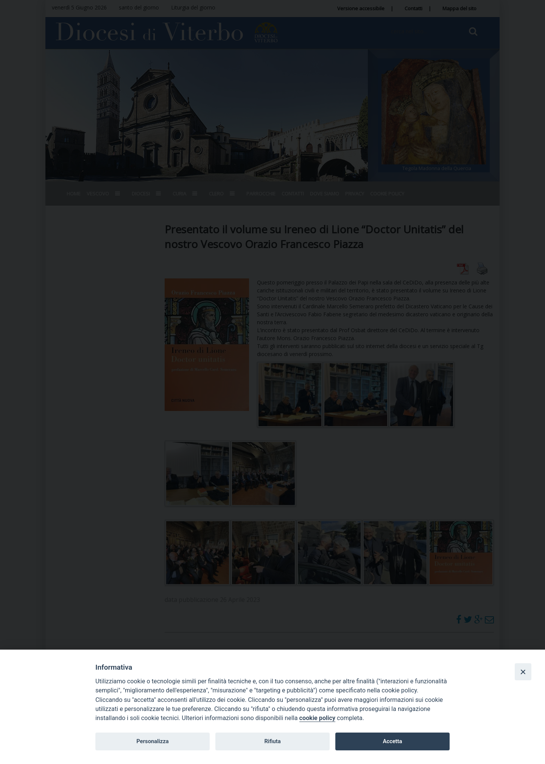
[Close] (523, 671)
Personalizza (152, 741)
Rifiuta (272, 741)
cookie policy (317, 718)
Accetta (392, 741)
